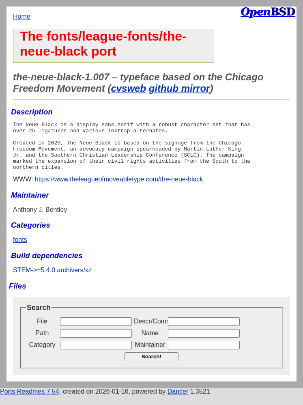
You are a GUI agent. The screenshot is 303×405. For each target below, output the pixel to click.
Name (150, 342)
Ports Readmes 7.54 (29, 401)
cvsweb (128, 88)
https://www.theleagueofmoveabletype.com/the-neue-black (119, 188)
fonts (20, 249)
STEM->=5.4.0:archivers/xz (52, 279)
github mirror (179, 88)
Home (21, 16)
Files (17, 295)
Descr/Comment (150, 330)
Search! (151, 366)
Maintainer (150, 354)
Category (42, 354)
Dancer (178, 401)
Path (42, 342)
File (42, 330)
